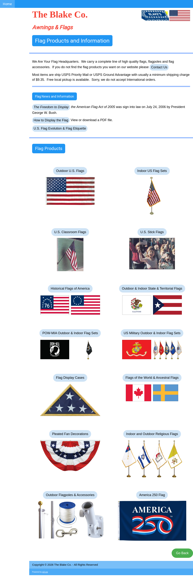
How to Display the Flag (51, 120)
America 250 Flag (152, 495)
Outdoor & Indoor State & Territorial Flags (152, 288)
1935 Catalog (12, 87)
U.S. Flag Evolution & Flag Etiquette (60, 128)
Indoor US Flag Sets (152, 171)
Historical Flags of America (70, 288)
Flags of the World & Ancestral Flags (152, 377)
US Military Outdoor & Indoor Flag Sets (152, 333)
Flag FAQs (10, 79)
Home (7, 4)
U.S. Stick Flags (152, 232)
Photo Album (12, 39)
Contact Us (11, 63)
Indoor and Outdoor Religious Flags (152, 434)
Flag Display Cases (70, 377)
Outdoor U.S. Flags (70, 171)
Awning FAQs (12, 71)
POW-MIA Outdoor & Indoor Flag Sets (70, 333)
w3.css (45, 572)
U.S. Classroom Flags (70, 232)
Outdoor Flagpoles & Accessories (70, 495)
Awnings (9, 47)
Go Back (182, 553)
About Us (9, 32)
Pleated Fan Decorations (70, 434)
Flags (7, 55)
